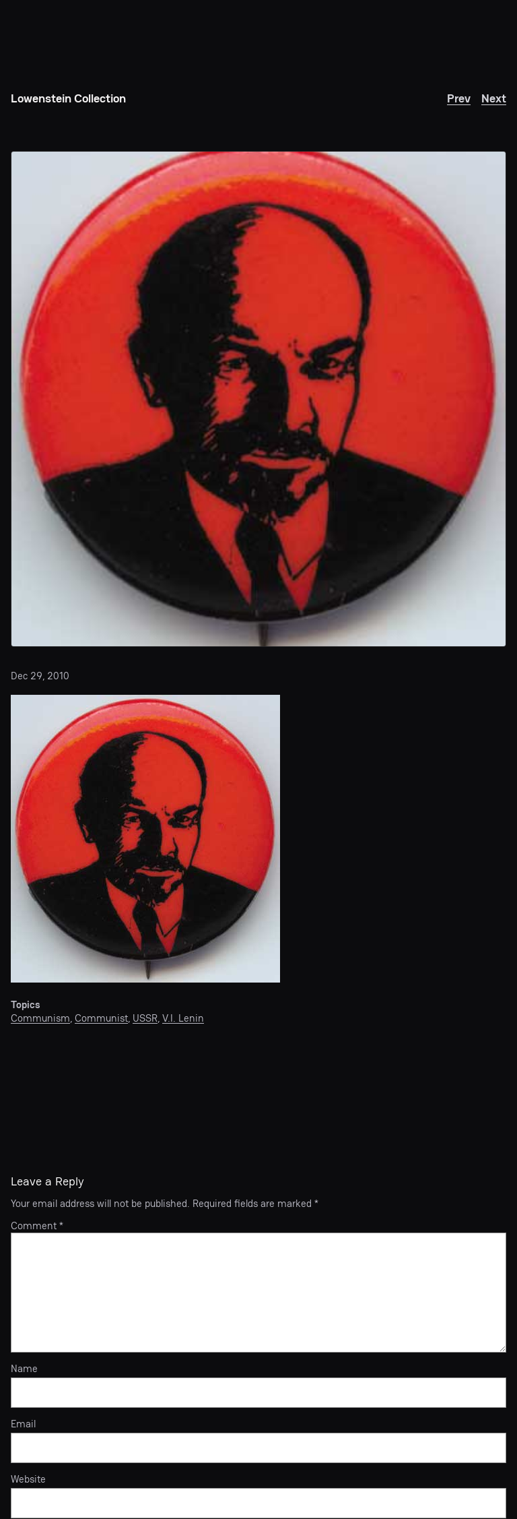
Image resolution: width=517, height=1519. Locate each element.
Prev (459, 98)
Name (24, 1369)
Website (28, 1479)
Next (493, 98)
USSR (145, 1018)
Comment (37, 1225)
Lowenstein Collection (68, 98)
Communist (101, 1018)
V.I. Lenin (183, 1018)
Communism (40, 1018)
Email (23, 1424)
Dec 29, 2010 (40, 675)
